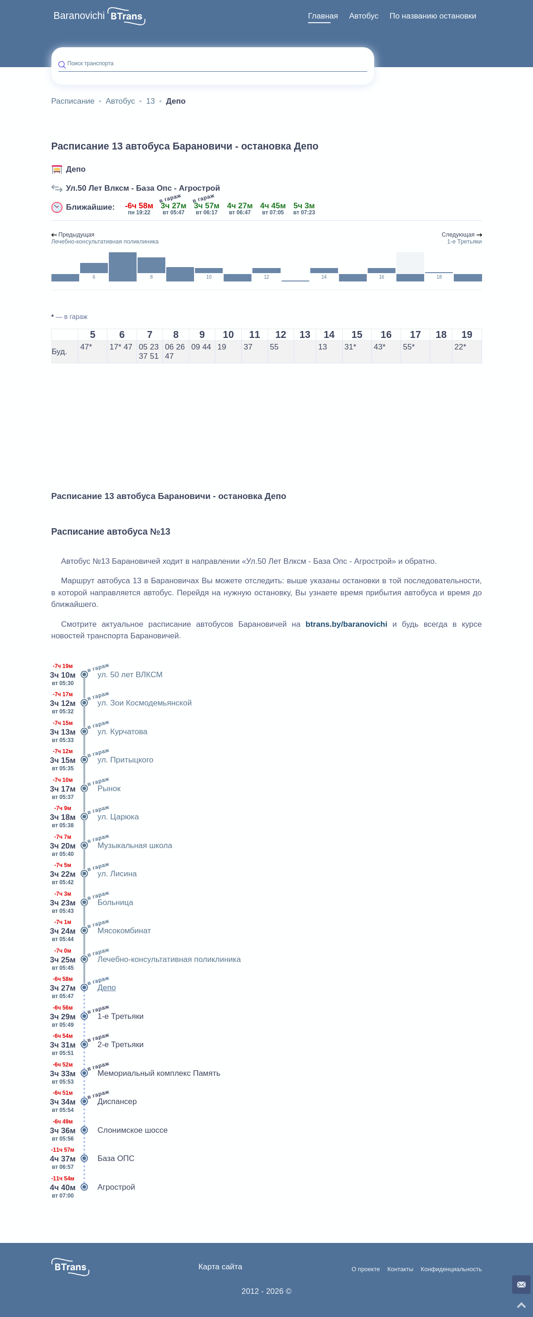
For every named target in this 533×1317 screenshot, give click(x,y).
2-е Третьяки (97, 1044)
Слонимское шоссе (109, 1130)
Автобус (363, 16)
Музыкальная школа (111, 845)
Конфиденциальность (451, 1269)
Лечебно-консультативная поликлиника (146, 959)
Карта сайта (220, 1266)
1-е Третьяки (97, 1016)
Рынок (86, 788)
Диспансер (94, 1101)
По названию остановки (432, 16)
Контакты (400, 1269)
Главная (323, 16)
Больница (92, 902)
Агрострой (93, 1187)
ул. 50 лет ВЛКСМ (107, 675)
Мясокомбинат (101, 931)
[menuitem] (323, 16)
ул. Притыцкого (102, 760)
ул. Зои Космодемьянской (121, 703)
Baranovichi (79, 15)
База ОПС (93, 1158)
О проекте (365, 1269)
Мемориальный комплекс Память (135, 1073)
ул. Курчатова (99, 731)
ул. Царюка (95, 817)
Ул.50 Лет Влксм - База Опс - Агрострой (143, 188)
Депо (76, 169)
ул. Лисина (94, 874)
